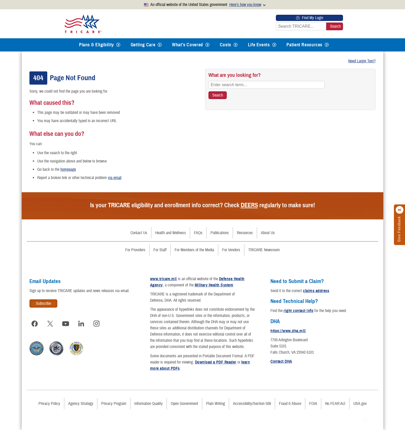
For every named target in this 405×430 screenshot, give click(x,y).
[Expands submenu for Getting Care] (160, 44)
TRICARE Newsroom (264, 250)
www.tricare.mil (163, 278)
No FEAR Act (335, 403)
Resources (245, 232)
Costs (225, 45)
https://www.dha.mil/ (288, 330)
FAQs (198, 232)
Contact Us (138, 232)
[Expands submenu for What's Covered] (207, 44)
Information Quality (148, 403)
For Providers (135, 250)
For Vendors (231, 250)
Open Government (184, 403)
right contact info (298, 310)
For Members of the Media (194, 250)
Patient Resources (304, 45)
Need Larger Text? (362, 61)
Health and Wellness (170, 232)
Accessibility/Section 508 (252, 403)
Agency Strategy (80, 403)
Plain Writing (215, 403)
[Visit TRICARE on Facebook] (34, 323)
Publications (220, 232)
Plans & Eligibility (96, 45)
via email (114, 177)
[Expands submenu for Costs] (235, 44)
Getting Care (143, 45)
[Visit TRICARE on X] (50, 323)
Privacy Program (113, 403)
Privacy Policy (49, 403)
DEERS (249, 205)
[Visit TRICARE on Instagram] (96, 323)
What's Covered (187, 45)
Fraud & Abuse (290, 403)
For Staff (160, 250)
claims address (316, 290)
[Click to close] (400, 210)
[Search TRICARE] (217, 95)
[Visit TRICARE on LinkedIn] (81, 323)
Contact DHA (281, 361)
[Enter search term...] (266, 85)
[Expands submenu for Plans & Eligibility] (118, 44)
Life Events (259, 45)
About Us (268, 232)
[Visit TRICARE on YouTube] (65, 323)
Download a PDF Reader (215, 362)
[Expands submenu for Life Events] (274, 44)
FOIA (313, 403)
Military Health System (214, 285)
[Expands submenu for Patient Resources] (327, 44)
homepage (68, 169)
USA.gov (360, 403)
